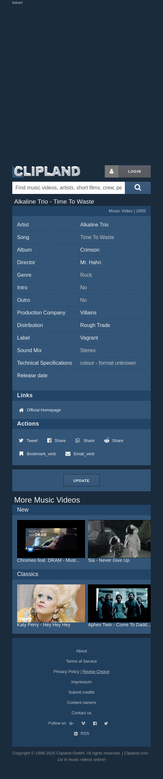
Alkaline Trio (94, 224)
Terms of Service (81, 661)
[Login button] (111, 171)
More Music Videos (47, 499)
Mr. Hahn (90, 262)
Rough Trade (95, 325)
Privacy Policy (67, 671)
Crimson (90, 250)
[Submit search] (138, 188)
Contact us (81, 712)
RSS (81, 733)
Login (134, 171)
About (81, 651)
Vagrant (89, 338)
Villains (88, 312)
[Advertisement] (79, 83)
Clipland (46, 171)
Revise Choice (96, 671)
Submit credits (81, 692)
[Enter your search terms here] (68, 188)
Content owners (81, 702)
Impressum (81, 681)
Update (81, 481)
